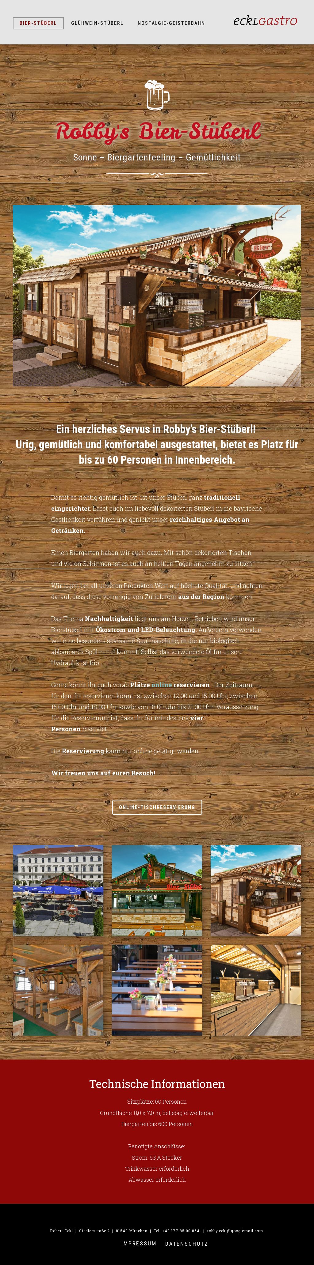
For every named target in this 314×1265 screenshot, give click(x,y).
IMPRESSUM (139, 1243)
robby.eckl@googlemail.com (235, 1230)
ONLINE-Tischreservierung (157, 807)
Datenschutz (187, 1244)
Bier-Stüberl (38, 23)
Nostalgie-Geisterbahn (171, 23)
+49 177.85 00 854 (181, 1230)
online (161, 685)
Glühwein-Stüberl (97, 23)
